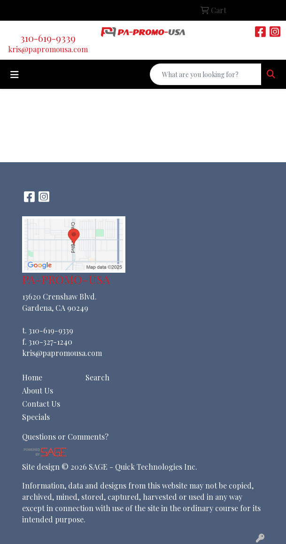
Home (32, 377)
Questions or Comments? (65, 437)
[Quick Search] (206, 74)
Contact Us (41, 404)
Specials (36, 417)
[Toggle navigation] (14, 74)
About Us (37, 390)
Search (97, 377)
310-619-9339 (48, 38)
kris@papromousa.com (48, 49)
